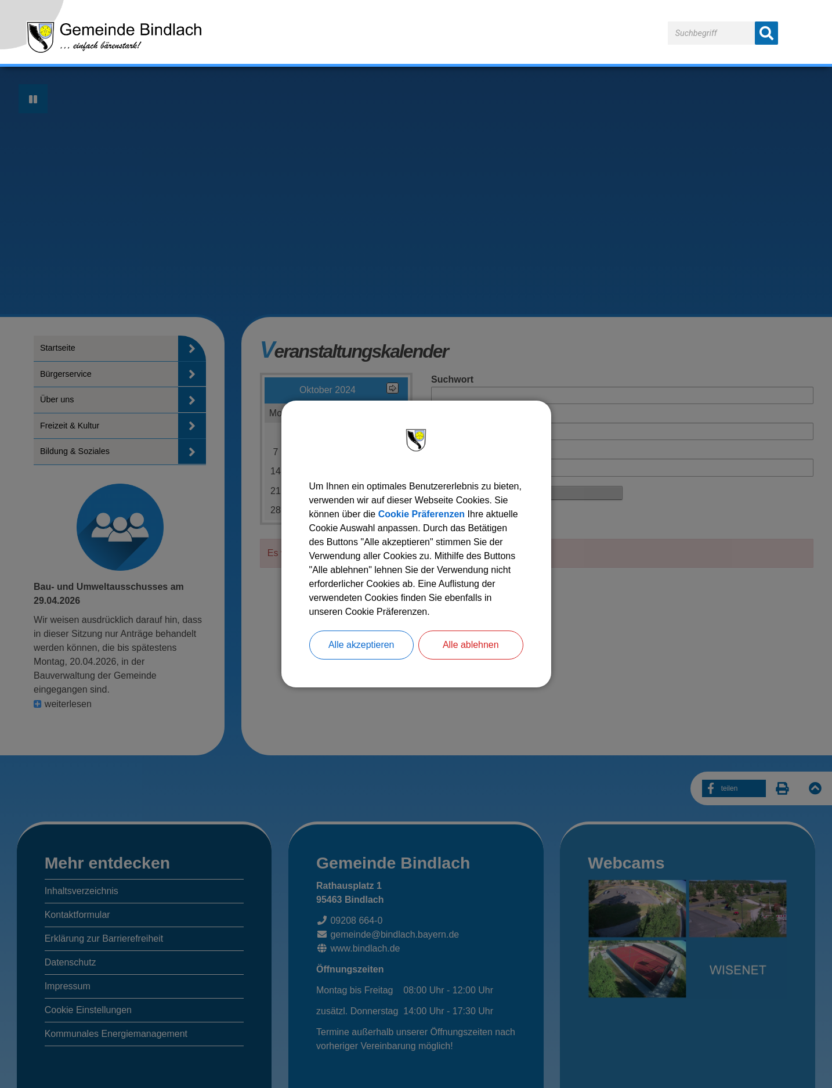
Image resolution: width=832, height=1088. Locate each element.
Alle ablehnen (471, 645)
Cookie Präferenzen (421, 514)
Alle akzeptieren (361, 645)
